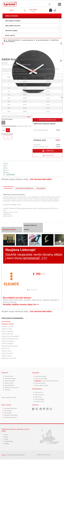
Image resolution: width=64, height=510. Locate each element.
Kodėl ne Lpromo (40, 450)
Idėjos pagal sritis (9, 440)
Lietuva (6, 489)
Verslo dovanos (6, 377)
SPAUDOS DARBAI (11, 30)
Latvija (6, 491)
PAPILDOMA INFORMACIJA (24, 244)
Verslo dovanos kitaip (41, 434)
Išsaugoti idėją (47, 211)
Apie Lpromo (39, 452)
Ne (8, 186)
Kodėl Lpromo (39, 448)
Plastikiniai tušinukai (7, 380)
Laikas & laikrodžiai (27, 40)
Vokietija (6, 497)
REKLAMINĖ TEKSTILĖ (12, 25)
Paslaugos (7, 445)
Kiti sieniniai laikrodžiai (41, 235)
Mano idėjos (33, 9)
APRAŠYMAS (8, 244)
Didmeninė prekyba (41, 432)
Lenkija (6, 493)
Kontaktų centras (40, 456)
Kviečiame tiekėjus (41, 438)
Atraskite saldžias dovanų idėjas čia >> (21, 360)
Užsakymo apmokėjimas (11, 470)
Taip (3, 186)
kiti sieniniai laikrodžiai (42, 40)
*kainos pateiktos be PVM (8, 452)
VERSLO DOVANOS (11, 16)
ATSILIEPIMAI (40, 244)
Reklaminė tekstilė (10, 436)
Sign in (12, 10)
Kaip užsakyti (8, 467)
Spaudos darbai (9, 438)
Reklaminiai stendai (10, 434)
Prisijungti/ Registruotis (11, 463)
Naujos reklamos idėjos (42, 441)
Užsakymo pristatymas (11, 472)
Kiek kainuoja (8, 465)
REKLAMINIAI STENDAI (12, 21)
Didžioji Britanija (9, 495)
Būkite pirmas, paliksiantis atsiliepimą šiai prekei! (16, 120)
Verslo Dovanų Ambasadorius (48, 436)
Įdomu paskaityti (40, 454)
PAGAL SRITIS (10, 35)
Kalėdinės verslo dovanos (12, 443)
